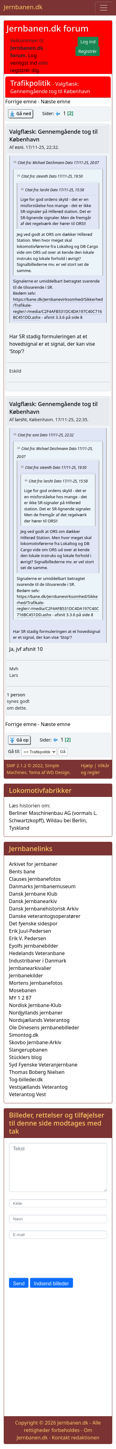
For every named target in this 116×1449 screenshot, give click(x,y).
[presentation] (56, 1258)
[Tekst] (58, 1167)
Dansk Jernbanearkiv (33, 901)
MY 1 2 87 (20, 997)
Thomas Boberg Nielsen (37, 1072)
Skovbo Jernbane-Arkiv (35, 1042)
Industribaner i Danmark (38, 960)
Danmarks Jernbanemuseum (42, 886)
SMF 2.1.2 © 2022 (24, 765)
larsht (21, 419)
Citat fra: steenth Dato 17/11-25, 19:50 (52, 176)
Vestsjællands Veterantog (38, 1087)
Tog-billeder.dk (26, 1079)
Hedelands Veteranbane (37, 953)
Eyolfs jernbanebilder (33, 945)
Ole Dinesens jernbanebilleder (44, 1027)
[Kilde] (58, 1203)
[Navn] (58, 1219)
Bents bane (22, 871)
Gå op (22, 740)
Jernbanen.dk (23, 7)
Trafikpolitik (30, 83)
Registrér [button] (87, 51)
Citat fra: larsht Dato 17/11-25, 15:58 (54, 189)
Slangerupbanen (28, 1049)
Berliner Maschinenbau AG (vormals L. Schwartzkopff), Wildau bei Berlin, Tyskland (53, 820)
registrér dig (24, 70)
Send (18, 1283)
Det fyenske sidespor (33, 923)
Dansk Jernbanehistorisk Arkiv (43, 908)
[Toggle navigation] (103, 8)
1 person (16, 695)
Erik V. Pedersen (27, 938)
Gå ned (23, 113)
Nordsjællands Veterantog (39, 1020)
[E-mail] (58, 1235)
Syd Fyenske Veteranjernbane (43, 1064)
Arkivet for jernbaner (33, 864)
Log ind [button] (88, 42)
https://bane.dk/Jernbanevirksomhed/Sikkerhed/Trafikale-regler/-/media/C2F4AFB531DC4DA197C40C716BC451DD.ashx (58, 308)
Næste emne (56, 101)
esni (19, 147)
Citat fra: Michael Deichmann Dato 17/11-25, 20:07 (58, 162)
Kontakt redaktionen (75, 1437)
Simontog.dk (23, 1035)
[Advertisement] (58, 1353)
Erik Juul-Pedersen (30, 931)
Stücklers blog (25, 1057)
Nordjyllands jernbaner (35, 1012)
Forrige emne (21, 101)
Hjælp (87, 765)
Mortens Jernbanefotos (35, 983)
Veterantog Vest (27, 1094)
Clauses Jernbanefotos (35, 879)
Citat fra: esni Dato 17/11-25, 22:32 (46, 434)
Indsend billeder (51, 1283)
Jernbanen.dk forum (47, 28)
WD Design (58, 772)
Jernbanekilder (26, 975)
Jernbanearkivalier (30, 968)
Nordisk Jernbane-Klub (35, 1005)
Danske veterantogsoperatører (44, 916)
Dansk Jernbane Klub (33, 893)
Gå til (13, 751)
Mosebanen (23, 990)
